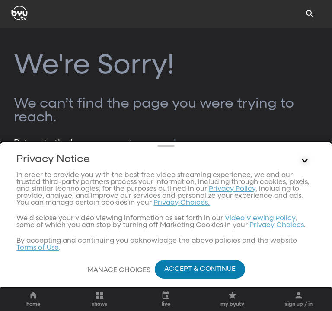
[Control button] (305, 192)
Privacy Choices (276, 256)
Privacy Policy (232, 220)
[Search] (310, 13)
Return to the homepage (65, 142)
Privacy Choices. (181, 234)
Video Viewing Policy (260, 249)
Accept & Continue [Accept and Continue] (200, 269)
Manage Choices (118, 270)
